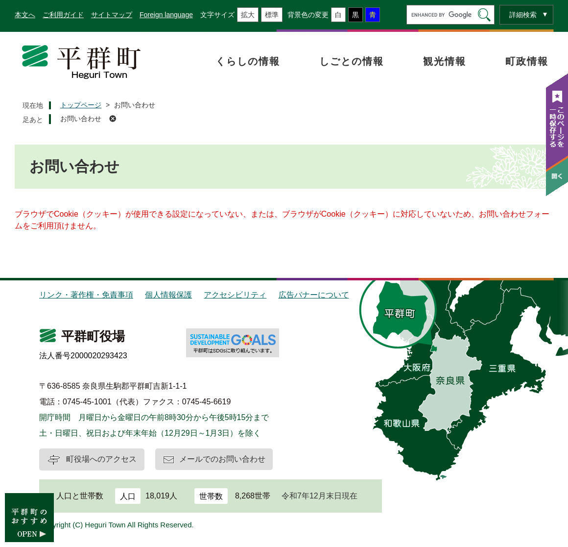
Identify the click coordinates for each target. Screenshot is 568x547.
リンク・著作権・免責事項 (86, 295)
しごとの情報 (351, 61)
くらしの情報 (247, 61)
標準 (272, 15)
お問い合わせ (80, 119)
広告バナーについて (314, 295)
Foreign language (166, 15)
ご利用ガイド (63, 15)
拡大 (248, 15)
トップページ (80, 105)
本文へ (25, 15)
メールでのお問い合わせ (222, 459)
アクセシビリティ (235, 295)
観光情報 (444, 61)
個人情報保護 (168, 295)
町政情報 (526, 61)
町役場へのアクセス (101, 459)
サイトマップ (111, 15)
